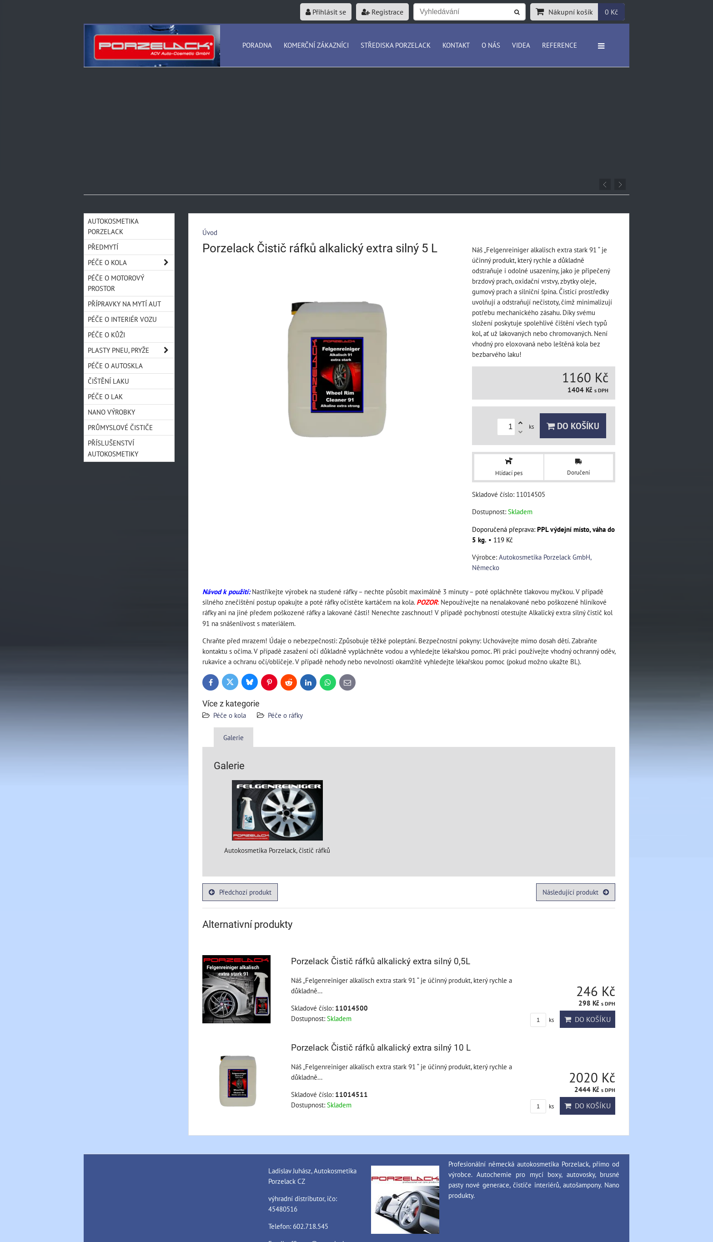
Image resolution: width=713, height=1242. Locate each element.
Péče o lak (105, 396)
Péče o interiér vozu (122, 319)
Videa (521, 45)
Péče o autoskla (115, 365)
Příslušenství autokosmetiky (113, 448)
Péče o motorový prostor (116, 283)
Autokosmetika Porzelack (113, 226)
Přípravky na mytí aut (124, 303)
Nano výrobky (111, 411)
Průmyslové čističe (120, 427)
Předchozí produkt (240, 891)
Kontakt (456, 45)
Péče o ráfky (285, 715)
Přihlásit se (326, 11)
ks (542, 1020)
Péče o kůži (106, 334)
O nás (491, 45)
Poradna (257, 45)
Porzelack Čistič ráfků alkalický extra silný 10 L (381, 1047)
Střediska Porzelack (396, 45)
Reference (559, 45)
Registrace (382, 11)
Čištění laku (108, 381)
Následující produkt (575, 891)
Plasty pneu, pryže (131, 350)
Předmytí (103, 246)
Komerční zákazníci (316, 45)
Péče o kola (229, 715)
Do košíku (573, 425)
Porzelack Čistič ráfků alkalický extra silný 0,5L (380, 961)
